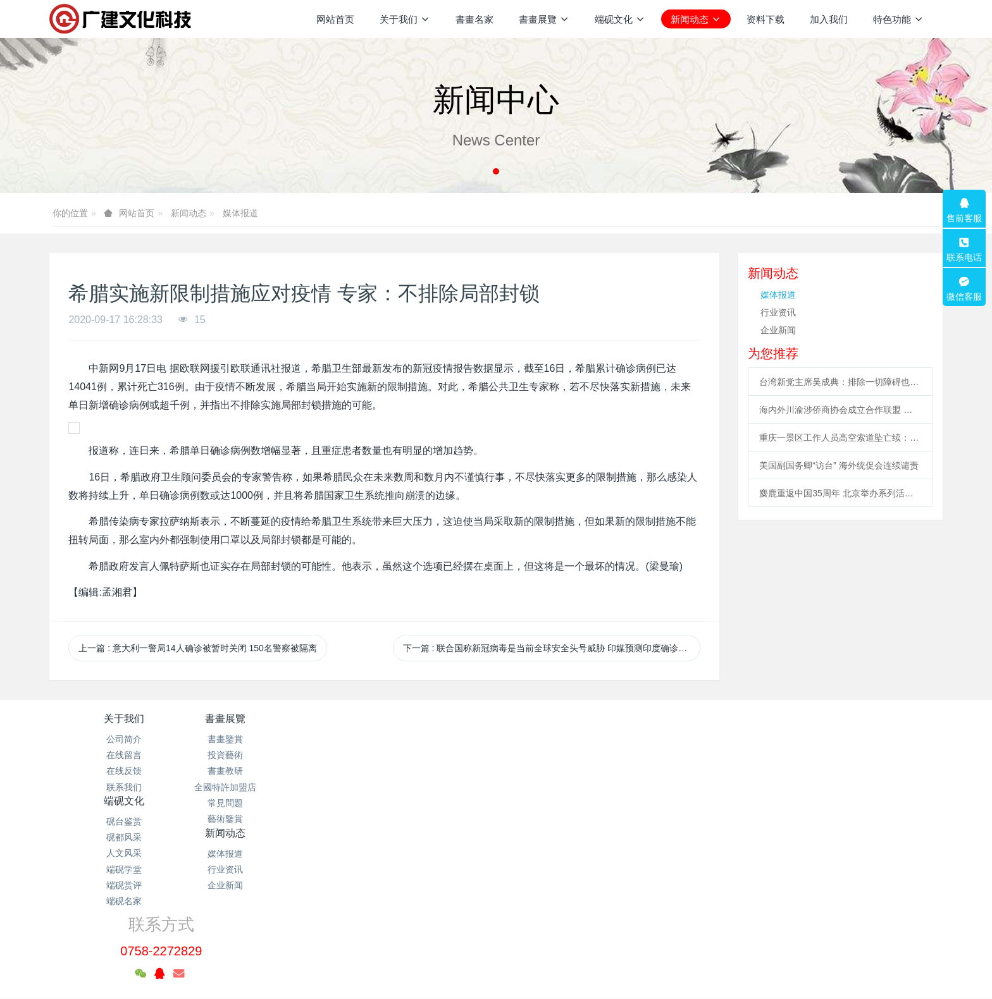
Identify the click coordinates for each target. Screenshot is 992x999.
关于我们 (124, 718)
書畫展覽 (272, 718)
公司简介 (124, 739)
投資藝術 (272, 755)
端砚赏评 (421, 803)
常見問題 (272, 803)
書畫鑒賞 (272, 739)
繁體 (496, 969)
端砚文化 (421, 718)
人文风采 (421, 771)
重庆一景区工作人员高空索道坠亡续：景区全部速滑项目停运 (840, 437)
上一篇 (197, 648)
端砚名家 (421, 819)
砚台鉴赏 (421, 739)
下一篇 (551, 648)
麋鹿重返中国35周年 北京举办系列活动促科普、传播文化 (840, 493)
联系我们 (124, 787)
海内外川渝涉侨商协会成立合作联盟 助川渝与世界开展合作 (840, 410)
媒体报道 (240, 213)
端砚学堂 (421, 787)
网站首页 (335, 19)
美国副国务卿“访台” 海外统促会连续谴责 (838, 465)
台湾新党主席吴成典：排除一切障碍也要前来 (840, 382)
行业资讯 (778, 312)
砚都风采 (421, 755)
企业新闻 (778, 330)
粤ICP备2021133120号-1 (496, 929)
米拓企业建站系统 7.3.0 (504, 945)
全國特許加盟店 (273, 787)
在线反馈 (124, 771)
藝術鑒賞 (272, 819)
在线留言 (124, 755)
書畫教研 (272, 771)
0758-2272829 (756, 754)
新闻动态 (188, 213)
